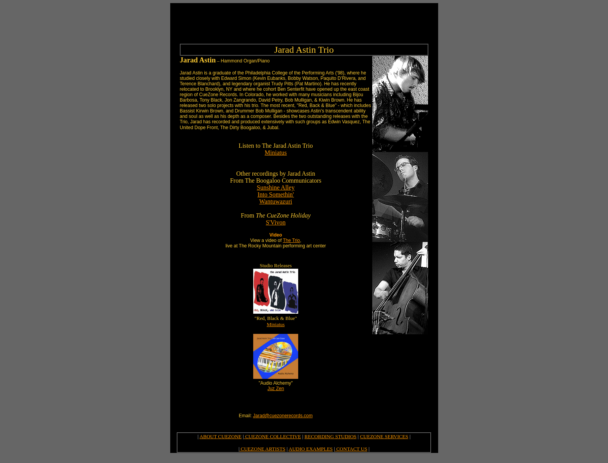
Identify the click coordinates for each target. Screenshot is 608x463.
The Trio (291, 240)
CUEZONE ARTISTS (262, 449)
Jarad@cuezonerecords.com (283, 415)
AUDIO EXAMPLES (310, 449)
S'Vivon (276, 222)
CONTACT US (351, 449)
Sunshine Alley (275, 187)
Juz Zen (276, 388)
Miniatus (276, 152)
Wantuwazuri (275, 201)
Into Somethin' (275, 194)
